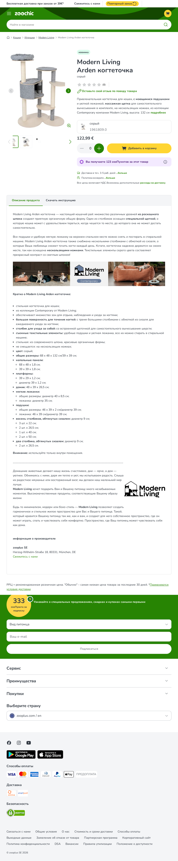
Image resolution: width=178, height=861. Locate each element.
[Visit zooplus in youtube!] (28, 742)
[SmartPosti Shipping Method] (23, 794)
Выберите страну (24, 705)
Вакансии (71, 844)
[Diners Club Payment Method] (46, 775)
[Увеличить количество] (99, 148)
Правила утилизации (97, 844)
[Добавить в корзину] (139, 148)
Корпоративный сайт (136, 838)
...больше (121, 173)
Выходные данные (19, 838)
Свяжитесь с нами (87, 4)
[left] (11, 90)
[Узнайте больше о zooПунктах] (165, 162)
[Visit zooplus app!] (21, 758)
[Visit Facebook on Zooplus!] (9, 742)
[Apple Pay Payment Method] (69, 775)
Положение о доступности (134, 844)
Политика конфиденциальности (28, 844)
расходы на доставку (152, 182)
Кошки (17, 37)
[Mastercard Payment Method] (23, 775)
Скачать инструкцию (60, 200)
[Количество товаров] (90, 148)
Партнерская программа (100, 838)
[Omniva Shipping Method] (11, 794)
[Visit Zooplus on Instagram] (18, 742)
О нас (66, 832)
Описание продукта (26, 200)
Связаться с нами (18, 832)
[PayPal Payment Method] (57, 775)
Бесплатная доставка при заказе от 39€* (35, 4)
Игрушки (30, 37)
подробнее (158, 113)
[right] (68, 90)
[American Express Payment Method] (34, 775)
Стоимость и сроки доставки (93, 832)
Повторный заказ (122, 3)
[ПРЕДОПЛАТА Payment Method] (86, 774)
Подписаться (89, 649)
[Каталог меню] (9, 13)
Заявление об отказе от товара (57, 838)
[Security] (16, 813)
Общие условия (46, 832)
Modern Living (46, 37)
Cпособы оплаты (129, 832)
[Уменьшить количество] (82, 148)
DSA (58, 844)
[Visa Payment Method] (11, 775)
